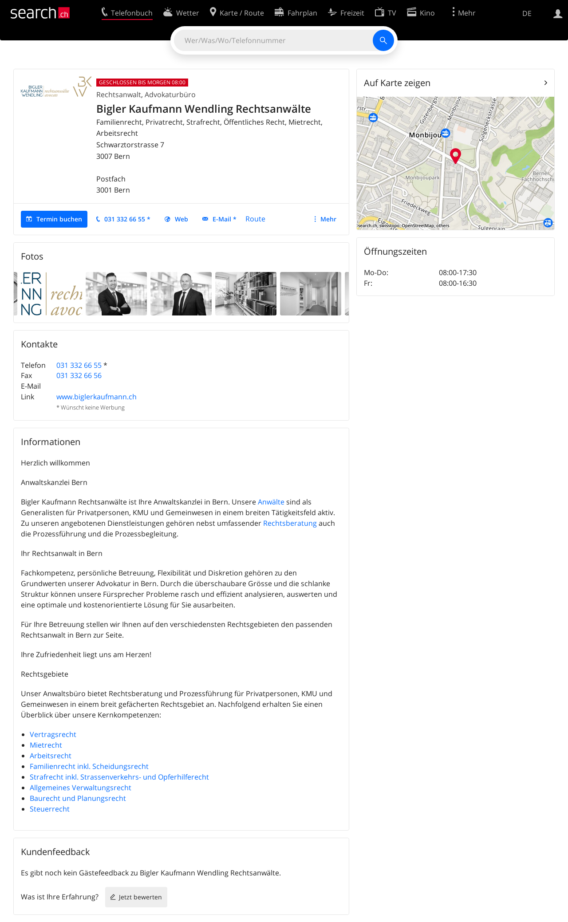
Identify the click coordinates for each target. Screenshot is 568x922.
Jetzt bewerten (140, 897)
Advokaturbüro (170, 94)
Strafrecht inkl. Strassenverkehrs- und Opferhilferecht (119, 777)
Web (181, 219)
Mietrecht (46, 745)
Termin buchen (59, 219)
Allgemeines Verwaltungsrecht (80, 787)
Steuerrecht (50, 809)
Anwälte (271, 502)
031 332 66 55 (79, 365)
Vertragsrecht (53, 734)
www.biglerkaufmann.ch (96, 397)
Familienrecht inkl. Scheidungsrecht (89, 766)
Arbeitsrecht (50, 755)
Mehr (328, 219)
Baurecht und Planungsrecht (78, 798)
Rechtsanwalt (118, 94)
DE (527, 13)
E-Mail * (225, 219)
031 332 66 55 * (127, 219)
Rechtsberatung (290, 523)
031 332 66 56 (79, 375)
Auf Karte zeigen (397, 83)
